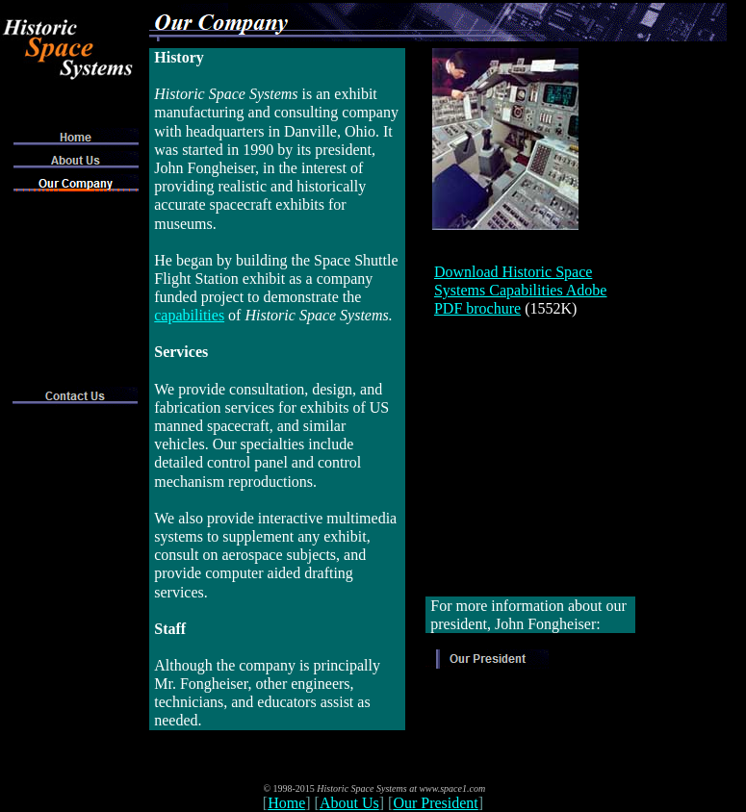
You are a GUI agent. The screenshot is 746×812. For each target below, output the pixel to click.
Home (286, 803)
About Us (349, 803)
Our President (435, 803)
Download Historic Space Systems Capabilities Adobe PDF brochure (520, 290)
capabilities (189, 315)
